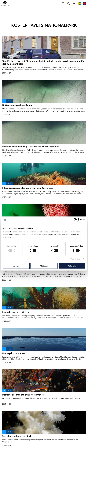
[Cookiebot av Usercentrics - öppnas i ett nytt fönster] (75, 220)
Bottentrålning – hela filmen (17, 105)
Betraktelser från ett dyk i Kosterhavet (23, 394)
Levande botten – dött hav (16, 312)
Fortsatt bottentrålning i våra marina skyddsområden (30, 146)
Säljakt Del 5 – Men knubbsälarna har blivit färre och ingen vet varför (39, 270)
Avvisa (16, 266)
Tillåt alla (72, 266)
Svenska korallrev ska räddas (17, 436)
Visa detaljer (75, 259)
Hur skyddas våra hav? (14, 353)
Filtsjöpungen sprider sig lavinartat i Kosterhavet (28, 188)
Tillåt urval (44, 266)
